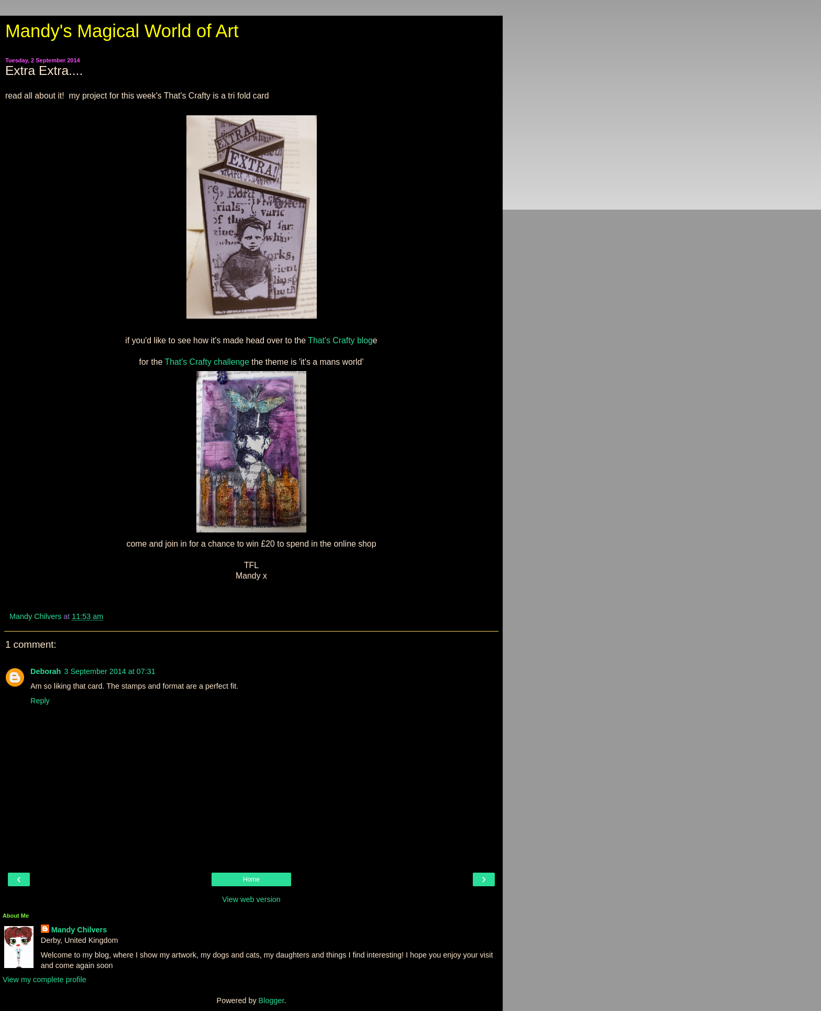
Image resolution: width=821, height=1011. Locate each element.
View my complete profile (44, 979)
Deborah (45, 671)
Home (251, 879)
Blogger (271, 1000)
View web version (251, 899)
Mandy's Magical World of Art (122, 31)
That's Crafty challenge (207, 361)
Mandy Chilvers (79, 930)
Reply (40, 701)
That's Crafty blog (340, 340)
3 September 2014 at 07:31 (109, 671)
